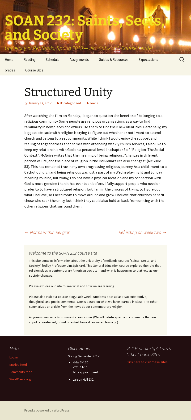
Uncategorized (70, 103)
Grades (10, 70)
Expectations (148, 59)
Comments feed (20, 372)
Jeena (93, 103)
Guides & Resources (113, 59)
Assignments (79, 59)
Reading (30, 59)
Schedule (52, 59)
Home (9, 59)
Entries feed (18, 364)
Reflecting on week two (143, 232)
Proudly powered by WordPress (47, 410)
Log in (13, 357)
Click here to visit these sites (147, 362)
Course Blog (34, 70)
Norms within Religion (47, 232)
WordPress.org (20, 379)
